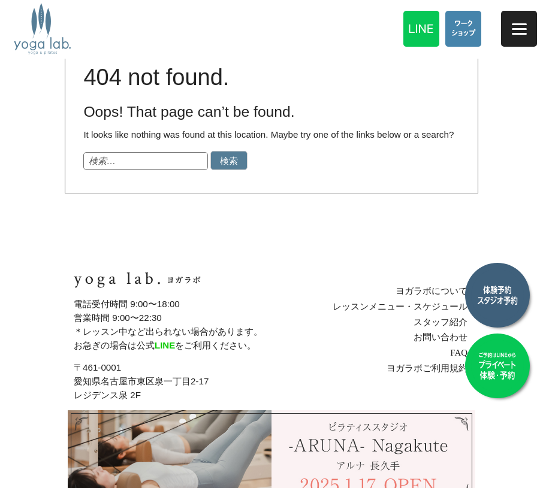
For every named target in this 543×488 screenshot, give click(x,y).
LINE (165, 345)
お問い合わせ (442, 337)
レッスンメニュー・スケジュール (401, 306)
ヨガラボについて (433, 291)
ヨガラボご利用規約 (428, 368)
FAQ (460, 352)
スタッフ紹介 (442, 321)
